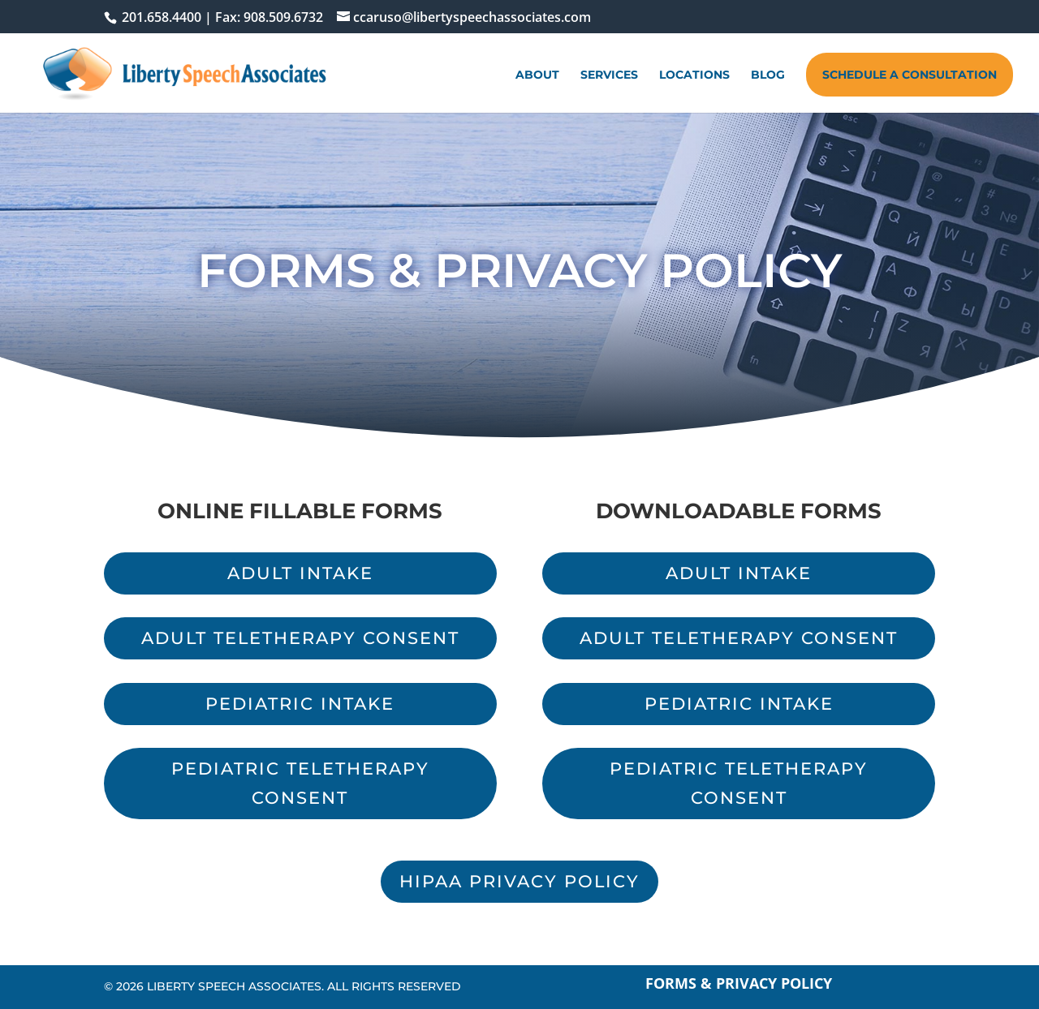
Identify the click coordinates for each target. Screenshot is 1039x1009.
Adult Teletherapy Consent (300, 638)
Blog (768, 75)
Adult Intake (300, 573)
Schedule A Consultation (909, 74)
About (537, 75)
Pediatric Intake (299, 703)
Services (609, 75)
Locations (694, 75)
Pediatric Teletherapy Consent (300, 783)
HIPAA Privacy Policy (519, 881)
